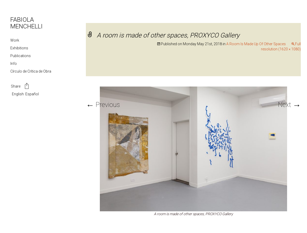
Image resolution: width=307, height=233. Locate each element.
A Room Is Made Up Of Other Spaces (256, 44)
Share (20, 86)
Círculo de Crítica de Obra (30, 71)
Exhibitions (19, 48)
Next (289, 104)
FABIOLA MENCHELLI (26, 23)
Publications (20, 56)
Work (14, 40)
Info (13, 63)
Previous (103, 104)
